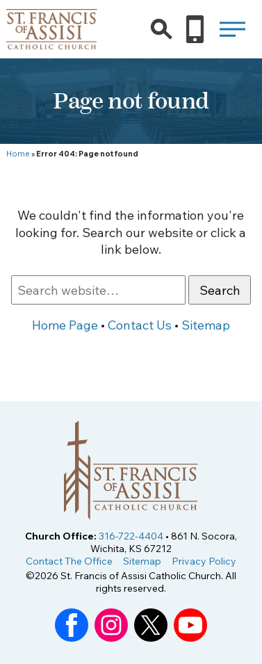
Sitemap (205, 325)
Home (18, 154)
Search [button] (219, 290)
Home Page (65, 325)
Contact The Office (69, 561)
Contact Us (140, 325)
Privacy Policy (204, 561)
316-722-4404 (131, 536)
